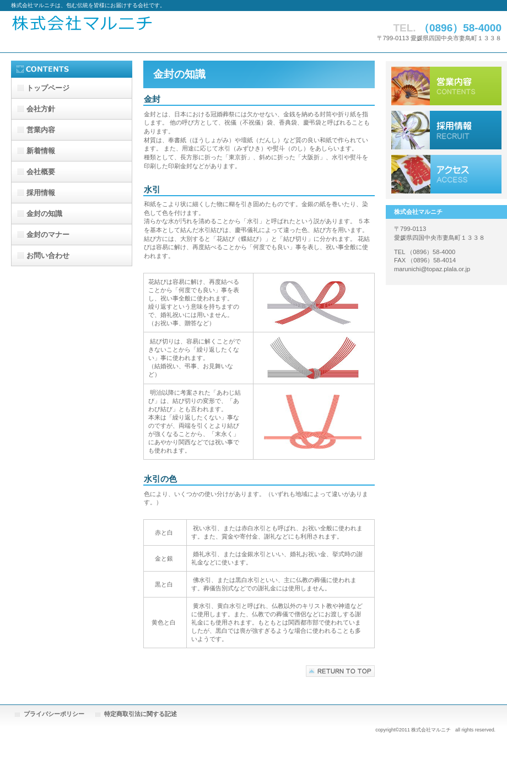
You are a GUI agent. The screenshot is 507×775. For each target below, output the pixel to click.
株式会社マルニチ (145, 31)
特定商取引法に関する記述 (140, 714)
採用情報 (446, 130)
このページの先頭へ (340, 671)
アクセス (446, 174)
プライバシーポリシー (54, 714)
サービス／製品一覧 (446, 86)
